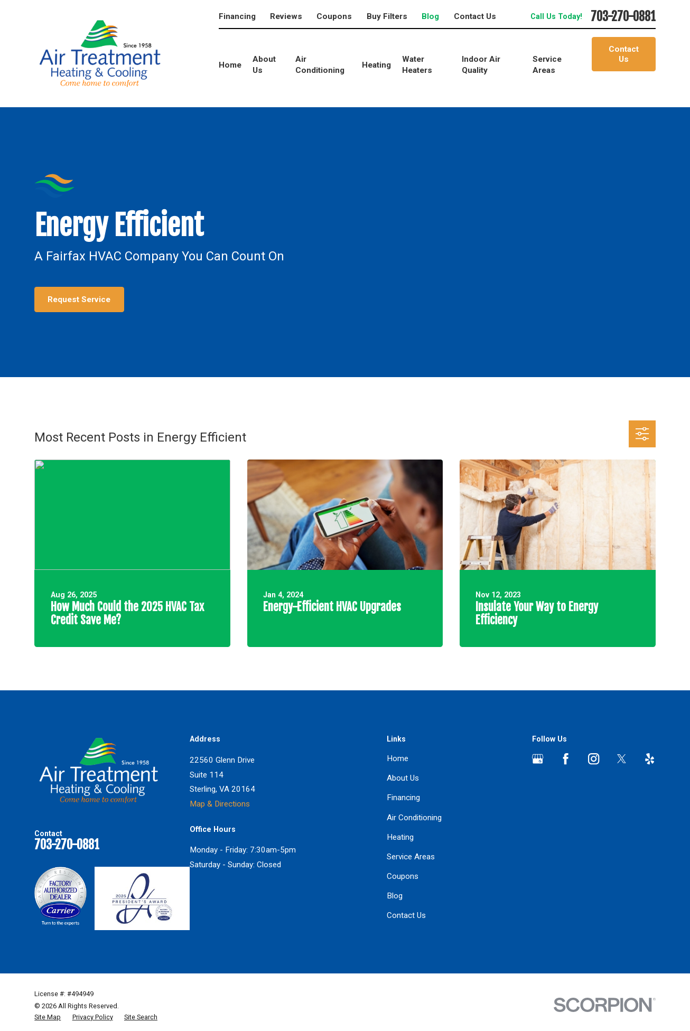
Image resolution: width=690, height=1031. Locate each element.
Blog (430, 16)
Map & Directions (220, 804)
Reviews (286, 16)
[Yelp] (649, 758)
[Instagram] (593, 758)
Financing (237, 16)
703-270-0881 (623, 17)
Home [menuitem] (230, 65)
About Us (403, 778)
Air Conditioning (414, 817)
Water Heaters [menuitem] (417, 64)
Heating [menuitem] (376, 65)
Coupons (334, 16)
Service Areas (411, 856)
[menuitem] (47, 1017)
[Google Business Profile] (537, 758)
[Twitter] (621, 758)
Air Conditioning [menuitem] (319, 64)
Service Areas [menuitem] (547, 64)
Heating (400, 837)
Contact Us (475, 16)
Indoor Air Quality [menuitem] (481, 64)
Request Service (79, 299)
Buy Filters (387, 16)
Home (397, 758)
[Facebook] (565, 758)
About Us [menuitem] (264, 64)
